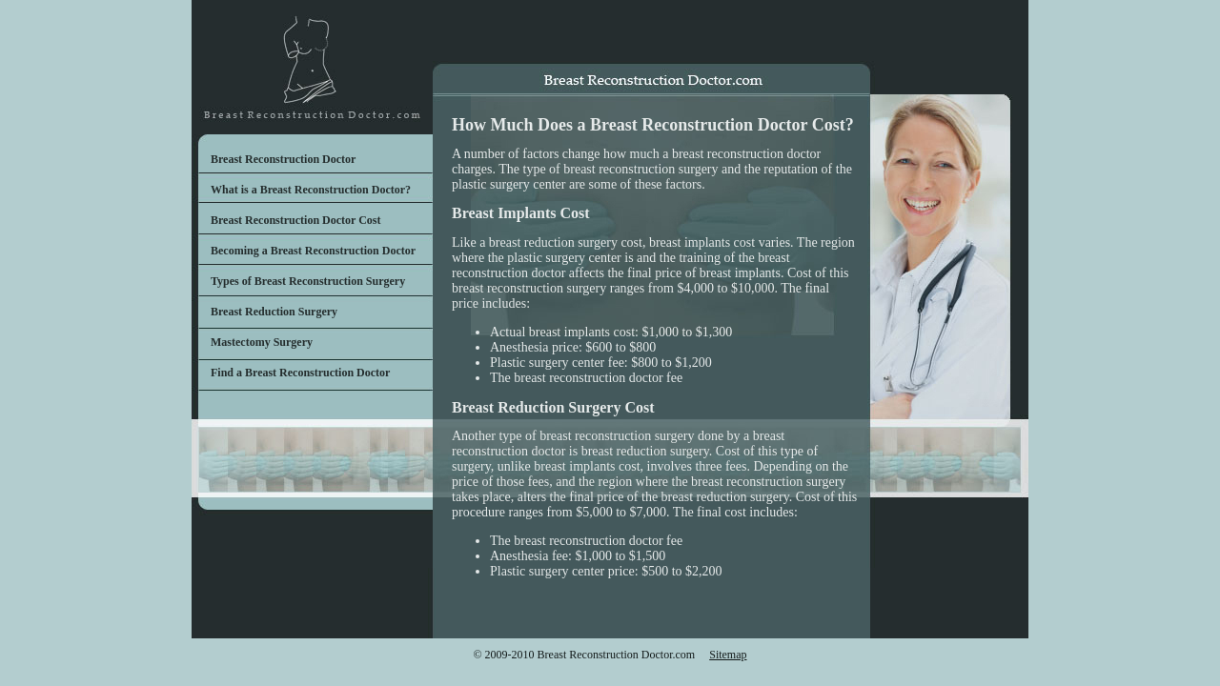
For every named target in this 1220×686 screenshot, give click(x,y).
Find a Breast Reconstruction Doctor (300, 372)
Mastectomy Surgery (262, 342)
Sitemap (727, 654)
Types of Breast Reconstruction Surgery (308, 281)
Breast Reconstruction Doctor (283, 159)
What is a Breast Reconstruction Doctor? (311, 189)
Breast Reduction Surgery (274, 311)
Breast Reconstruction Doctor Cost (296, 220)
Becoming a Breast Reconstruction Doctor (313, 250)
